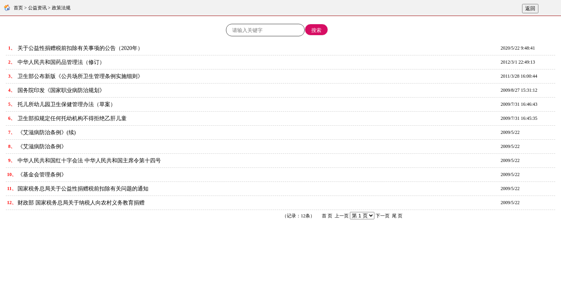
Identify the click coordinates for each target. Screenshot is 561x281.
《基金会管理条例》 (42, 175)
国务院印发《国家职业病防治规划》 (61, 90)
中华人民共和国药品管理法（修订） (61, 62)
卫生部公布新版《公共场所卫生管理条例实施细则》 (80, 76)
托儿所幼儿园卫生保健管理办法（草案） (67, 104)
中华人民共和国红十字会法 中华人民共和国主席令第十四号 (89, 161)
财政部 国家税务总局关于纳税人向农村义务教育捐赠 (81, 203)
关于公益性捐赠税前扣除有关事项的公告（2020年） (80, 48)
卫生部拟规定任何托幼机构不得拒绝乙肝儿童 (72, 118)
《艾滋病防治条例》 (42, 146)
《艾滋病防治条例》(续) (47, 132)
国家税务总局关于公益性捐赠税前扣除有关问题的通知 (83, 189)
